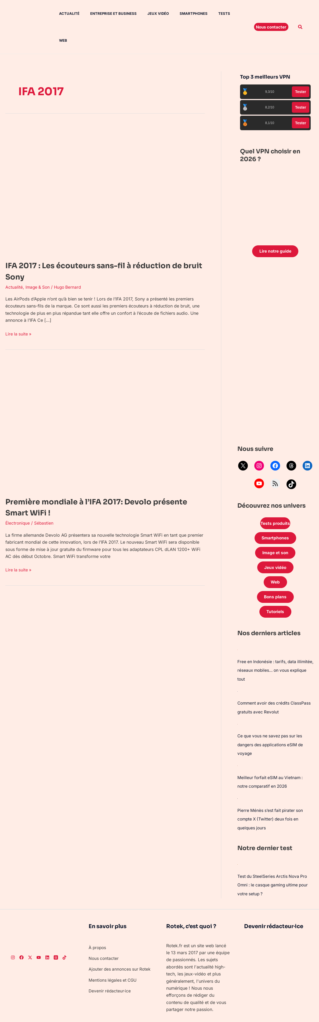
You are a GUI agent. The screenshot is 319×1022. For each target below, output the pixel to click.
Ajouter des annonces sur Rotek (121, 942)
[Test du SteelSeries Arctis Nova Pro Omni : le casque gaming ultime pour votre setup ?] (237, 838)
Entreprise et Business (106, 13)
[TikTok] (64, 931)
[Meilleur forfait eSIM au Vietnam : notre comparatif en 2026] (237, 741)
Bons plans (275, 573)
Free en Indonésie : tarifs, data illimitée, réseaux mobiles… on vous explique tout (273, 647)
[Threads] (56, 931)
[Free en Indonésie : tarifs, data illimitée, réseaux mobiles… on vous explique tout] (237, 627)
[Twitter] (30, 931)
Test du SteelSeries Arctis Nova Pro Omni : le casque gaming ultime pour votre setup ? (274, 858)
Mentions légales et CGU (114, 953)
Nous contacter (104, 932)
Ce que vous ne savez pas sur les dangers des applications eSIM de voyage (271, 720)
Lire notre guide (275, 224)
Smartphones (182, 13)
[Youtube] (39, 931)
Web (229, 13)
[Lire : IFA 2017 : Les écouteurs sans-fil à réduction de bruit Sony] (102, 161)
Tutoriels (275, 589)
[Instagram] (13, 931)
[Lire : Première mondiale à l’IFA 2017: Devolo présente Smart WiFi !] (102, 397)
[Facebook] (21, 931)
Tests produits (275, 497)
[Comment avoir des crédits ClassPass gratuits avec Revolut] (237, 667)
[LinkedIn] (47, 931)
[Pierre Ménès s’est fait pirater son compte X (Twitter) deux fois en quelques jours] (237, 773)
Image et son (275, 528)
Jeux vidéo (148, 13)
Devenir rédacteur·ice (110, 964)
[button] (271, 13)
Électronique (18, 496)
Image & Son (38, 260)
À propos (98, 921)
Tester (300, 65)
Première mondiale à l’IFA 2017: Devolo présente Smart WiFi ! (90, 480)
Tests (210, 13)
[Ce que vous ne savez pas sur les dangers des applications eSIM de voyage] (237, 700)
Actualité (64, 13)
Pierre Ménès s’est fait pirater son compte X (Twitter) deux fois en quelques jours (271, 793)
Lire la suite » (18, 306)
